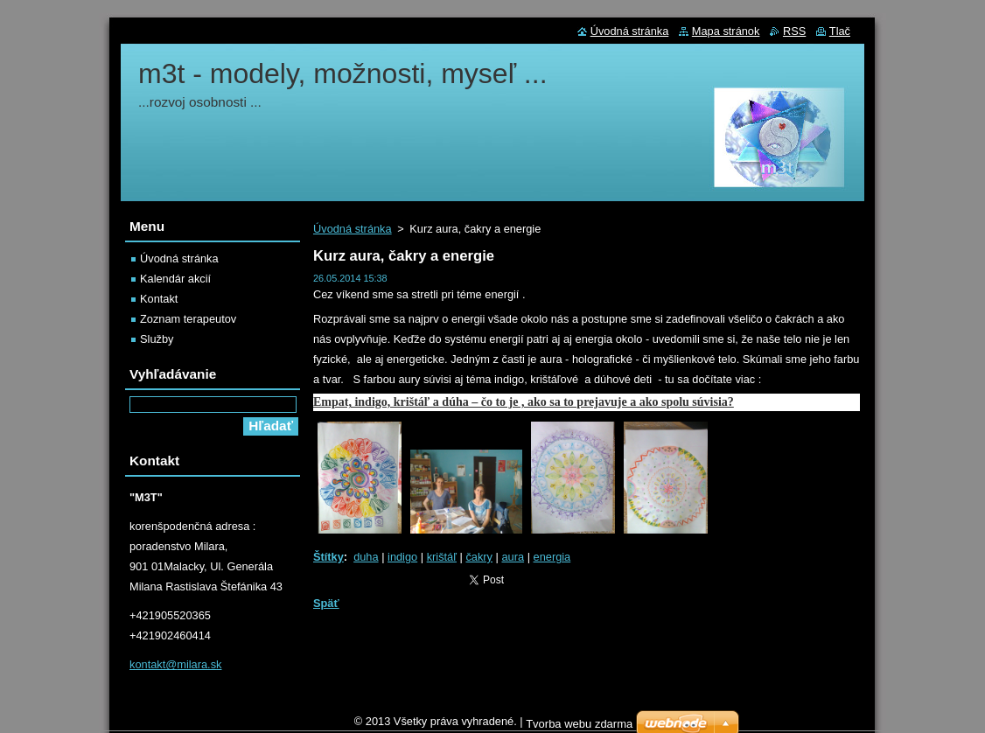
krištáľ (442, 556)
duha (365, 556)
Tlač (839, 31)
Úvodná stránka (352, 228)
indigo (402, 556)
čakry (478, 556)
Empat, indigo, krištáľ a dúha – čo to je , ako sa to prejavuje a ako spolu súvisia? (523, 401)
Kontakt (159, 298)
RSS (794, 31)
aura (512, 556)
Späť (326, 603)
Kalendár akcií (175, 278)
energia (552, 556)
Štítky (328, 556)
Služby (156, 339)
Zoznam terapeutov (188, 318)
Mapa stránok (726, 31)
